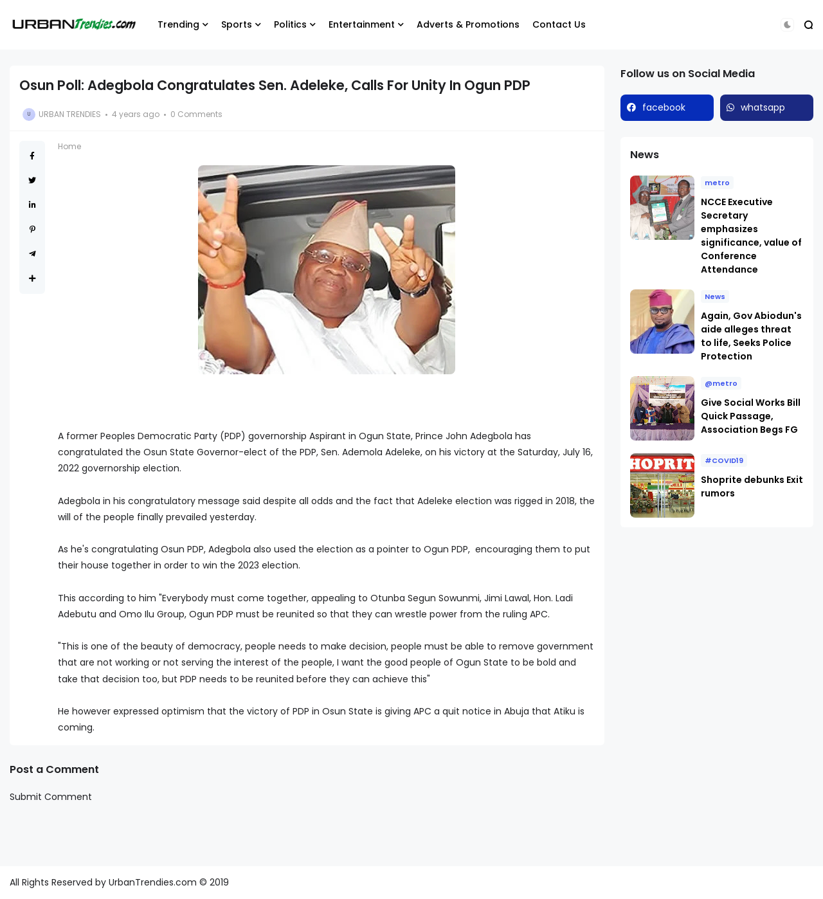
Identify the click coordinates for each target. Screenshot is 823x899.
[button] (787, 25)
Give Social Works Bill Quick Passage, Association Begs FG (750, 416)
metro (717, 182)
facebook (663, 107)
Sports (236, 24)
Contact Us (559, 24)
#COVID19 (724, 460)
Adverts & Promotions (468, 24)
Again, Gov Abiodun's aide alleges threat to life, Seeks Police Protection (751, 336)
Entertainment (362, 24)
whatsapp (763, 107)
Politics (290, 24)
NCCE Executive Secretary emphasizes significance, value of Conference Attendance (751, 235)
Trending (178, 24)
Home (69, 146)
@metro (721, 383)
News (715, 296)
